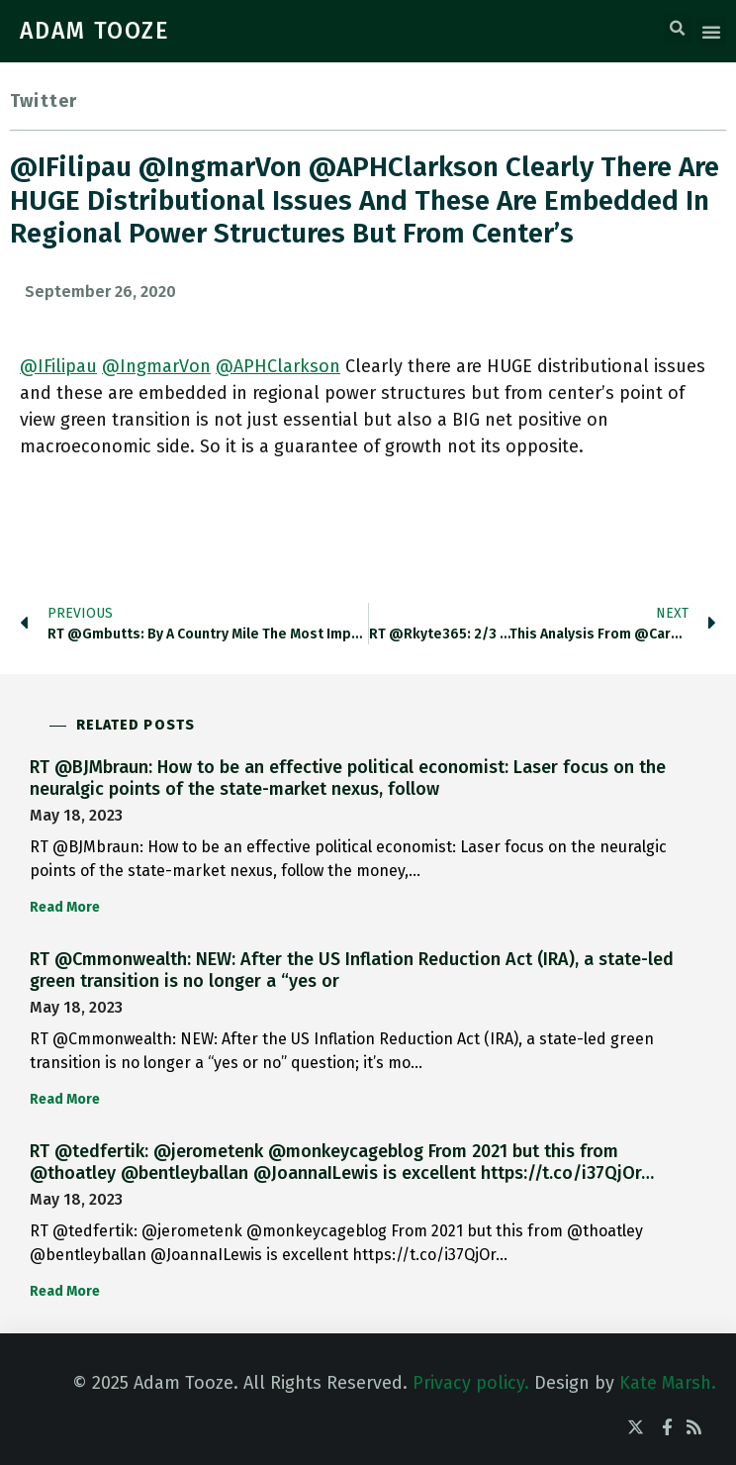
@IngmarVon (156, 366)
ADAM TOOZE (95, 31)
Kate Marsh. (667, 1383)
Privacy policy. (471, 1383)
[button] (677, 29)
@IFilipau (58, 366)
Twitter (43, 101)
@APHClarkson (278, 366)
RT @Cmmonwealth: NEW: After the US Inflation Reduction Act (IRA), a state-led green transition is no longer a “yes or (352, 970)
